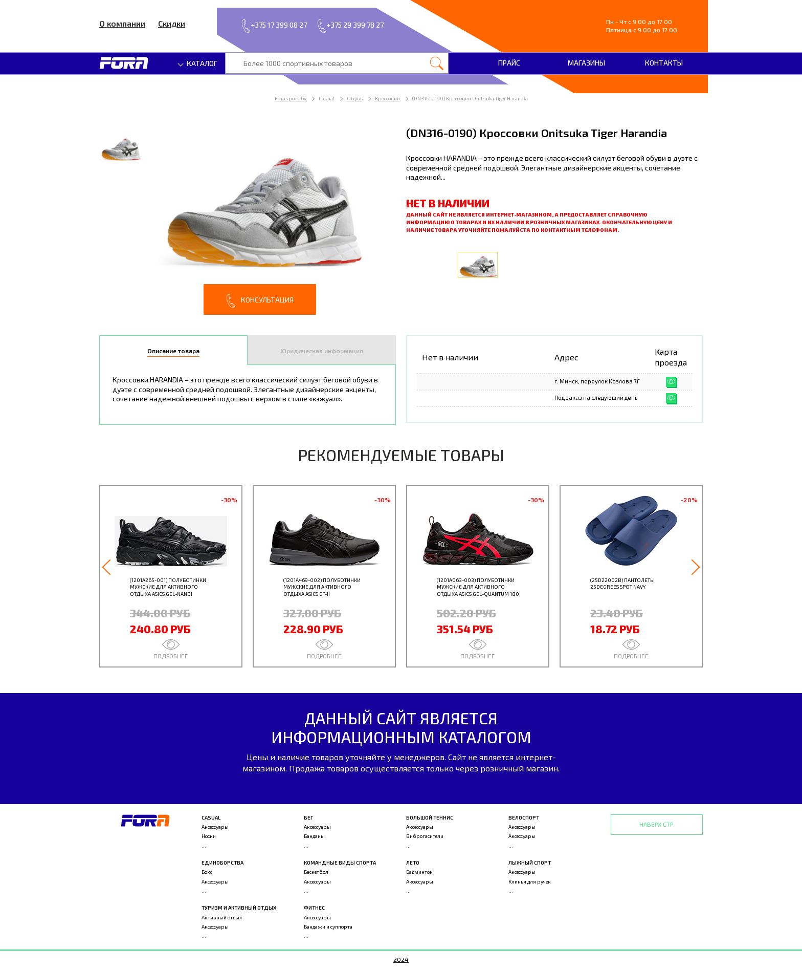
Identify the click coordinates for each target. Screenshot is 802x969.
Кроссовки (387, 98)
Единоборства (222, 862)
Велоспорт (523, 817)
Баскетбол (316, 872)
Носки (209, 836)
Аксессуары (215, 827)
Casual (211, 817)
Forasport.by (290, 98)
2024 (401, 959)
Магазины (586, 62)
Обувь (355, 98)
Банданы (314, 836)
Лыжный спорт (529, 862)
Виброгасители (424, 836)
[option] (247, 220)
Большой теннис (429, 817)
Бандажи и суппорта (328, 926)
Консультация (260, 301)
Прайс (509, 62)
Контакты (664, 62)
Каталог (198, 63)
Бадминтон (419, 872)
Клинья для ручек (529, 881)
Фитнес (314, 908)
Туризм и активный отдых (239, 908)
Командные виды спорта (340, 862)
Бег (308, 817)
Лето (412, 862)
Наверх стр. (657, 824)
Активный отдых (222, 917)
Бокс (207, 872)
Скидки (171, 23)
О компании (122, 23)
